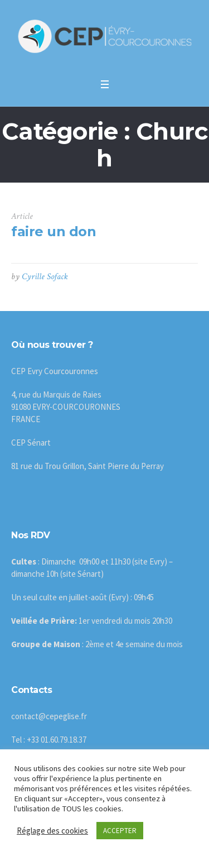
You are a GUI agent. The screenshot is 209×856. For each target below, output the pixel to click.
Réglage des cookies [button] (52, 830)
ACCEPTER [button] (120, 830)
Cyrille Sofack (45, 277)
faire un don (53, 231)
